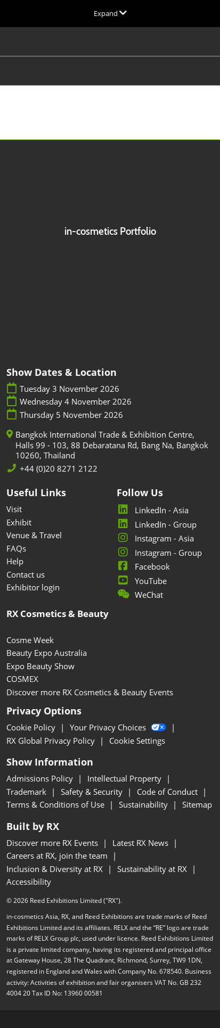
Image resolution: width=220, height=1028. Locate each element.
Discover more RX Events (53, 842)
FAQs (16, 548)
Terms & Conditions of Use (56, 804)
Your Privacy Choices (119, 727)
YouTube (142, 580)
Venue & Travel (34, 535)
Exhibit (18, 522)
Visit (14, 509)
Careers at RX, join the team (58, 855)
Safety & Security (93, 791)
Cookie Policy (32, 727)
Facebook (143, 566)
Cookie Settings (137, 740)
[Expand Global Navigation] (110, 13)
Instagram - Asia (155, 538)
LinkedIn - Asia (153, 510)
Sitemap (197, 804)
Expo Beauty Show (40, 666)
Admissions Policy (40, 778)
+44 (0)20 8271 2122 (58, 469)
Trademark (27, 791)
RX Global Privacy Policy (51, 740)
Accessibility (28, 881)
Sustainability (144, 804)
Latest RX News (141, 842)
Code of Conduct (168, 791)
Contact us (25, 574)
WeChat (140, 594)
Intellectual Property (125, 778)
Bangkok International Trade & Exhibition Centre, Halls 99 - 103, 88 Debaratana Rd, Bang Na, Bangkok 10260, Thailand (111, 445)
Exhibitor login (33, 587)
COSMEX (22, 678)
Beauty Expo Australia (46, 652)
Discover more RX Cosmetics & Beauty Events (89, 692)
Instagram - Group (159, 552)
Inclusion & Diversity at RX (55, 868)
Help (14, 561)
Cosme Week (30, 640)
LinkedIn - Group (157, 524)
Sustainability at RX (153, 868)
